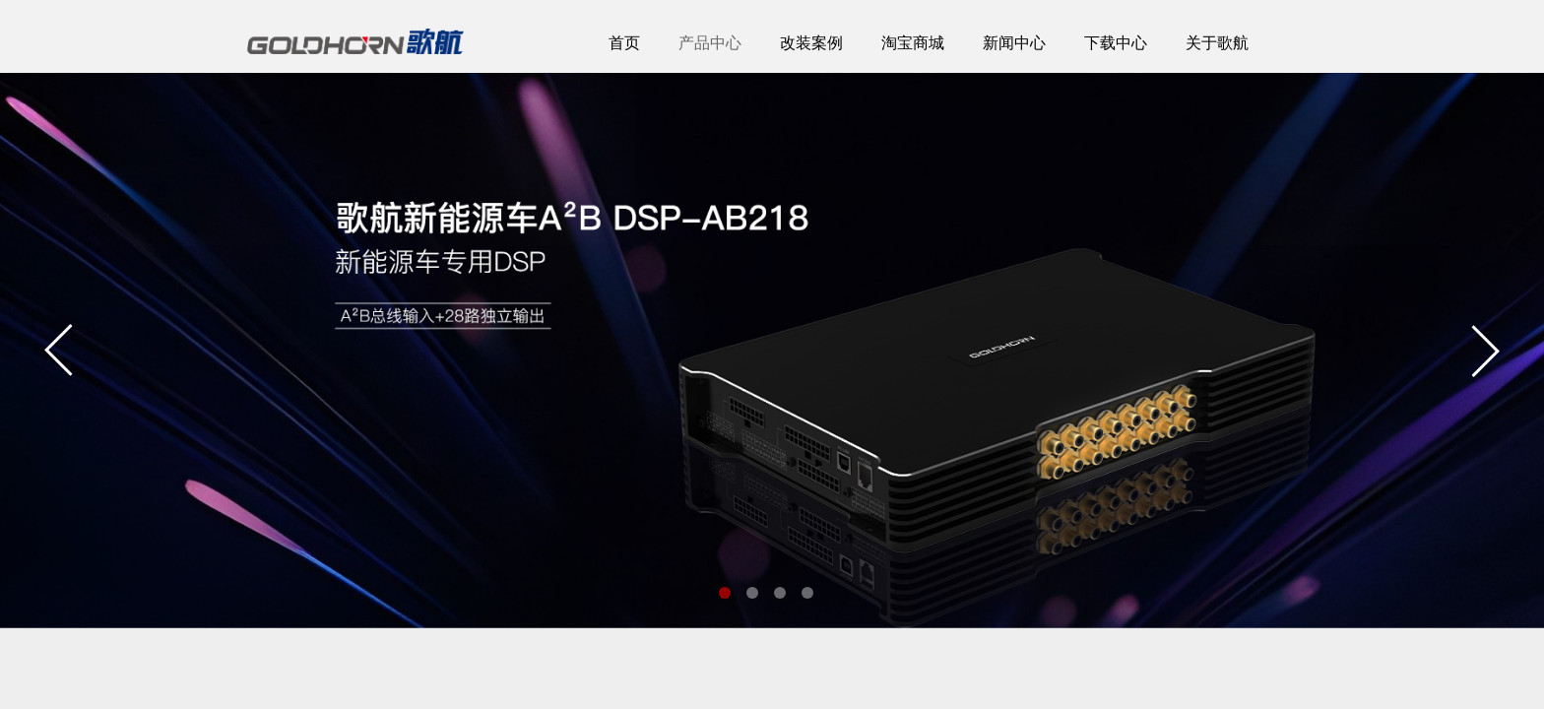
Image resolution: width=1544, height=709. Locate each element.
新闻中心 (1014, 42)
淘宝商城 (912, 42)
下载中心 (1115, 42)
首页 (624, 42)
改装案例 (811, 42)
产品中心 (709, 42)
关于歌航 (1217, 42)
